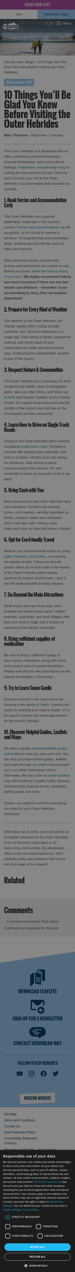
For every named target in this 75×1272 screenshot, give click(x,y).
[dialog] (37, 1211)
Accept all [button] (37, 1247)
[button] (37, 1265)
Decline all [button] (38, 1256)
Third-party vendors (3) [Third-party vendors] (47, 1182)
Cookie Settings (12, 1209)
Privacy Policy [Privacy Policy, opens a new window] (30, 1209)
